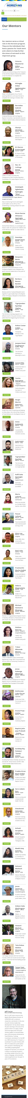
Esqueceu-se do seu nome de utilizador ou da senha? (15, 15)
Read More (6, 78)
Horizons (4, 19)
